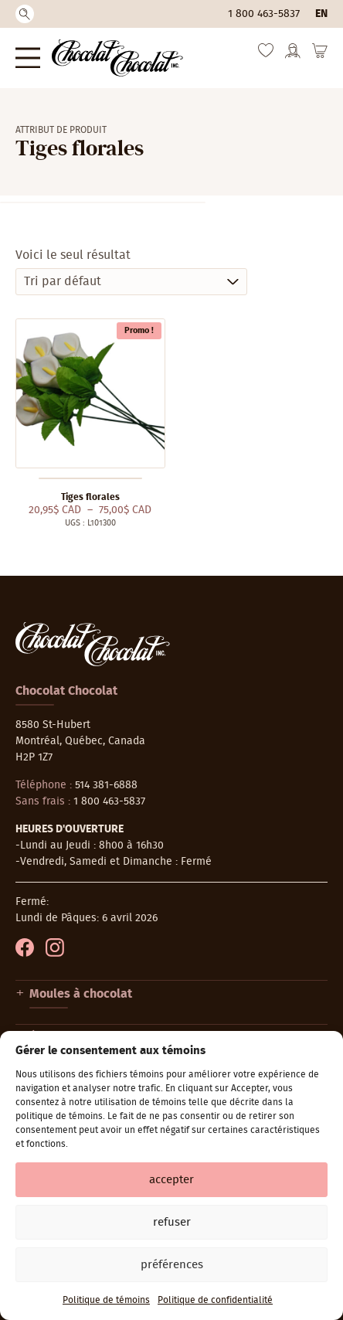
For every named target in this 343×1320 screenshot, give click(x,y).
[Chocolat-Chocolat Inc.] (117, 58)
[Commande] (131, 281)
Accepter (171, 1180)
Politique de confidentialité (215, 1300)
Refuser (172, 1222)
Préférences (172, 1265)
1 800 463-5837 (264, 14)
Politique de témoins (106, 1300)
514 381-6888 (106, 785)
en (321, 14)
